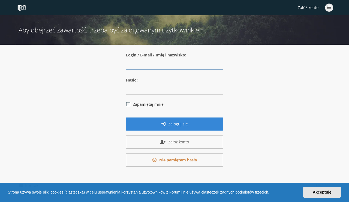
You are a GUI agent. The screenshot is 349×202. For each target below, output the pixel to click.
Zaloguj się (174, 123)
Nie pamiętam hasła (174, 159)
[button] (271, 193)
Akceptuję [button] (322, 192)
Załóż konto (308, 7)
